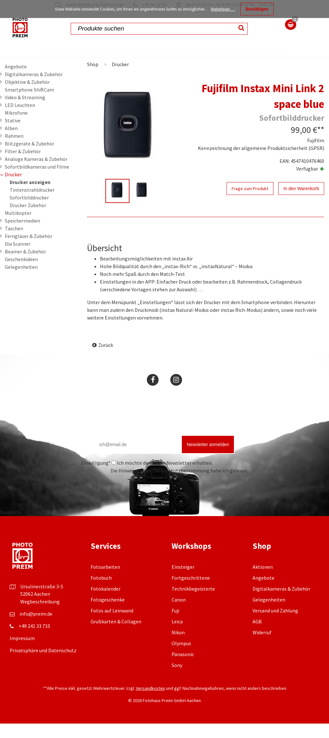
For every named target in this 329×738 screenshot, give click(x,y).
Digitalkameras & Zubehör (34, 88)
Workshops (232, 50)
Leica (177, 636)
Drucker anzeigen (30, 196)
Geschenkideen (21, 273)
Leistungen (271, 50)
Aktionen (102, 50)
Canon (179, 614)
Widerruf (262, 647)
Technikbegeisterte (193, 603)
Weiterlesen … (223, 9)
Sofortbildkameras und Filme (37, 181)
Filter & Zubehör (23, 166)
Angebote (16, 81)
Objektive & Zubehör (27, 96)
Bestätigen (257, 9)
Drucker (13, 189)
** (320, 144)
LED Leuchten (20, 119)
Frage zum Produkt (250, 203)
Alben (11, 142)
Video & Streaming (25, 112)
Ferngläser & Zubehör (28, 250)
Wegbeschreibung (40, 616)
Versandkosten (150, 703)
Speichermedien (22, 235)
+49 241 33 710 (34, 640)
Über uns (303, 57)
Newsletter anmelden (208, 458)
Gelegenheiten (21, 281)
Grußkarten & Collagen (116, 636)
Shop (18, 50)
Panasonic (183, 668)
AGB (257, 636)
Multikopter (18, 227)
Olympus (181, 658)
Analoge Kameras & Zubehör (36, 173)
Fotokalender (105, 603)
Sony (177, 679)
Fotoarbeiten (105, 581)
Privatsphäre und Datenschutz (43, 665)
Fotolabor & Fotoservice (139, 57)
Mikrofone (16, 127)
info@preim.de (36, 628)
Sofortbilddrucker (29, 212)
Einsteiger (183, 581)
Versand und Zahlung (275, 625)
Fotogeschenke (108, 614)
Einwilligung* (96, 477)
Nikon (178, 647)
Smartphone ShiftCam (29, 104)
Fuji (175, 625)
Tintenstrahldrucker (32, 204)
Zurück (105, 359)
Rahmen (14, 150)
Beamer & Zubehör (25, 266)
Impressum (22, 652)
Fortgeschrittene (191, 592)
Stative (13, 135)
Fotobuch (101, 592)
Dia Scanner (18, 258)
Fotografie (193, 50)
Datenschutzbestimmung (181, 485)
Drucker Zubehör (28, 219)
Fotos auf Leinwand (112, 625)
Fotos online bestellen (53, 57)
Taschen (14, 243)
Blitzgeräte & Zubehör (29, 158)
